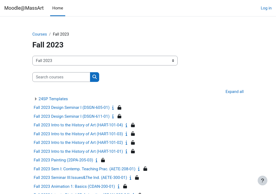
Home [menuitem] (57, 8)
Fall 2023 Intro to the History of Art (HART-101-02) (78, 142)
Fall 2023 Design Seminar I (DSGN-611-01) (71, 116)
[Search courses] (61, 77)
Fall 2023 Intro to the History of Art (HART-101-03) (78, 134)
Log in (266, 8)
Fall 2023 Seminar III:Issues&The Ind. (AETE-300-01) (80, 177)
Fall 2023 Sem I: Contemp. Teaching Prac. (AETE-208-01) (84, 169)
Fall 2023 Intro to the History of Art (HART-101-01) (78, 151)
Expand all (234, 91)
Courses (39, 34)
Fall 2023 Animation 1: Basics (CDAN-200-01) (74, 186)
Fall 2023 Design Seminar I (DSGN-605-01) (71, 107)
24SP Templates (53, 99)
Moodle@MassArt (24, 8)
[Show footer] (262, 180)
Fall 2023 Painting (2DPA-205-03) (63, 160)
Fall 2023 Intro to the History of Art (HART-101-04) (78, 125)
